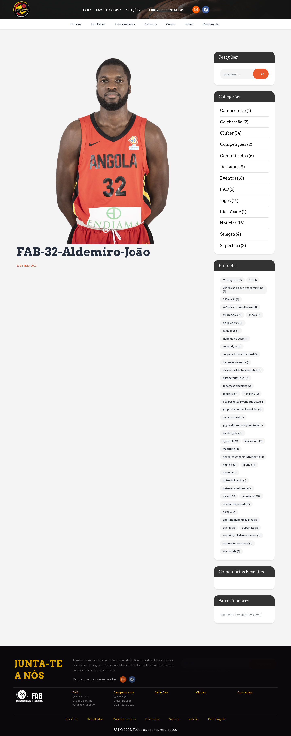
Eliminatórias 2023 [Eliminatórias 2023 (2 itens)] (236, 378)
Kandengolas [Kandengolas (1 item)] (232, 433)
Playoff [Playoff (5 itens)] (229, 496)
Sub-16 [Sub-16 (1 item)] (229, 527)
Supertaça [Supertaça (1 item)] (250, 527)
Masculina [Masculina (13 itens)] (253, 441)
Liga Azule (230, 211)
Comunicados (234, 155)
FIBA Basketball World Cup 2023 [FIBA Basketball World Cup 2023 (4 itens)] (243, 401)
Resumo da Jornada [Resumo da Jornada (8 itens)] (236, 504)
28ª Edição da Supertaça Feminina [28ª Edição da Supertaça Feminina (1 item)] (243, 289)
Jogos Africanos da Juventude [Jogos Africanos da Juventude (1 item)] (243, 425)
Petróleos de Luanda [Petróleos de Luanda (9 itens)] (237, 488)
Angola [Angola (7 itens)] (254, 315)
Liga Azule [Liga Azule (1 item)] (230, 441)
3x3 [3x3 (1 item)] (253, 280)
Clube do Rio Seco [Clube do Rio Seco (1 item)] (235, 338)
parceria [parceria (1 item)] (229, 472)
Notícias (228, 223)
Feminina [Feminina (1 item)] (230, 393)
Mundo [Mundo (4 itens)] (249, 464)
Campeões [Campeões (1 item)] (231, 330)
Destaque (229, 166)
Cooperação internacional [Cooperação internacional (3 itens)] (240, 354)
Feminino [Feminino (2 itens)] (251, 393)
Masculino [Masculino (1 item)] (231, 449)
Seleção (227, 234)
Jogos (225, 200)
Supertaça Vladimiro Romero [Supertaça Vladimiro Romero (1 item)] (241, 535)
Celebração (231, 122)
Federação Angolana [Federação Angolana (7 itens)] (237, 386)
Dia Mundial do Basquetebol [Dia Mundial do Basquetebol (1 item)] (242, 370)
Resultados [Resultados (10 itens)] (251, 496)
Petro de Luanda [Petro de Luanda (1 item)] (234, 480)
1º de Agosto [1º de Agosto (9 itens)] (232, 280)
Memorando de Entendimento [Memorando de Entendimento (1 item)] (243, 456)
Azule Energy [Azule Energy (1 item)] (233, 323)
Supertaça (230, 245)
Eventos (228, 178)
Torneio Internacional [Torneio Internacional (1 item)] (237, 543)
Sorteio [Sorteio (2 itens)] (229, 512)
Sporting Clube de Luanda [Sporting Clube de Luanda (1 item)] (240, 520)
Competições (233, 144)
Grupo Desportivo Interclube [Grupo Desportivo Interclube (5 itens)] (242, 409)
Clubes (227, 133)
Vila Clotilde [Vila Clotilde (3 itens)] (231, 551)
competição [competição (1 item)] (232, 346)
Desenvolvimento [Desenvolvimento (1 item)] (235, 362)
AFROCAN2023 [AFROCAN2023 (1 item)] (232, 315)
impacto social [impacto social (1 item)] (233, 417)
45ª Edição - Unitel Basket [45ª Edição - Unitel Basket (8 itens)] (240, 307)
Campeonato (233, 110)
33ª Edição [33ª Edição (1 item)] (231, 299)
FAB (224, 189)
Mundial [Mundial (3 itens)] (229, 464)
